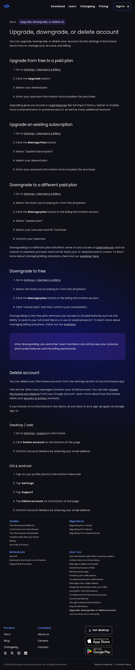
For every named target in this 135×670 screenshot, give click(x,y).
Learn (72, 6)
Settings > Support (36, 433)
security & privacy (35, 398)
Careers (43, 641)
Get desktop (99, 630)
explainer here (89, 256)
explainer (70, 324)
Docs (13, 22)
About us (43, 634)
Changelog (87, 6)
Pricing (103, 6)
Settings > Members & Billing (42, 69)
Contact (43, 647)
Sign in (123, 6)
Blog (7, 641)
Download (58, 6)
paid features (58, 105)
